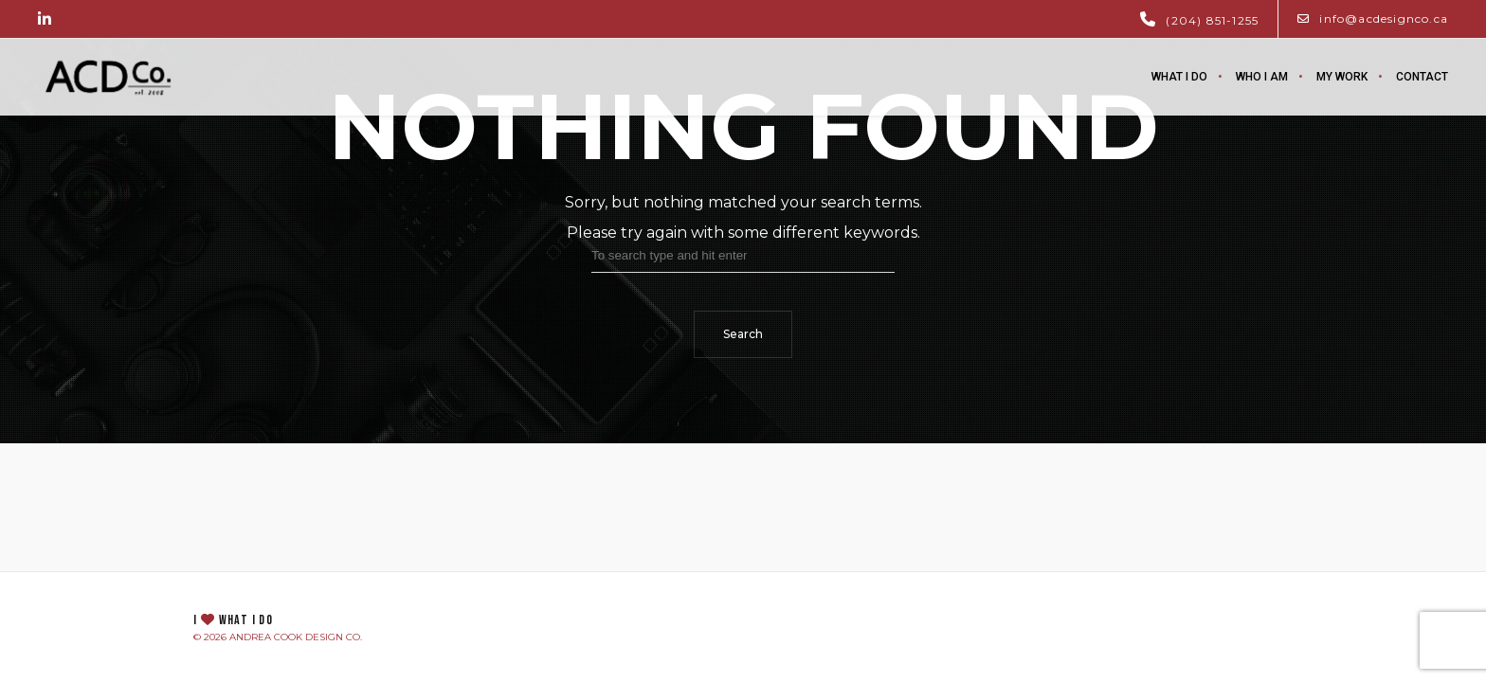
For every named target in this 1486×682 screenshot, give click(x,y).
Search (743, 334)
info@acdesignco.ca (1372, 19)
